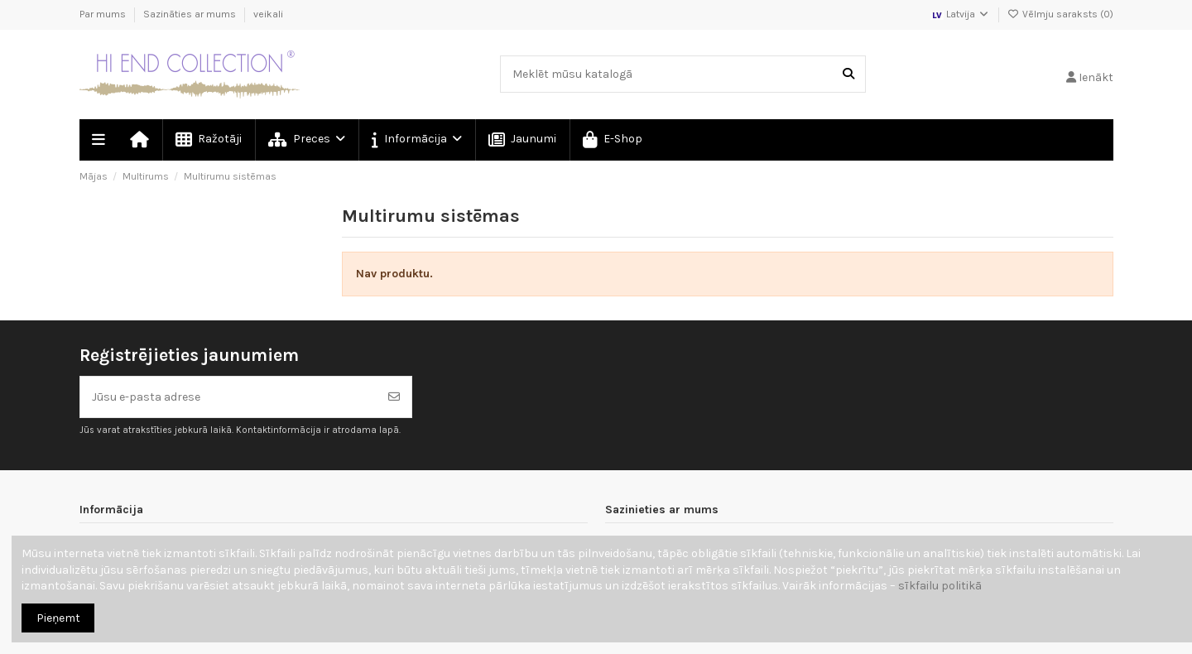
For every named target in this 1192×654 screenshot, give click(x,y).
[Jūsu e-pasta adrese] (228, 397)
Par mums (103, 14)
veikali (268, 14)
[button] (416, 140)
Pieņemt (58, 618)
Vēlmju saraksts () (1060, 14)
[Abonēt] (394, 397)
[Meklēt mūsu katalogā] (848, 74)
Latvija (960, 14)
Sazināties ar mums (190, 14)
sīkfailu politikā (940, 586)
